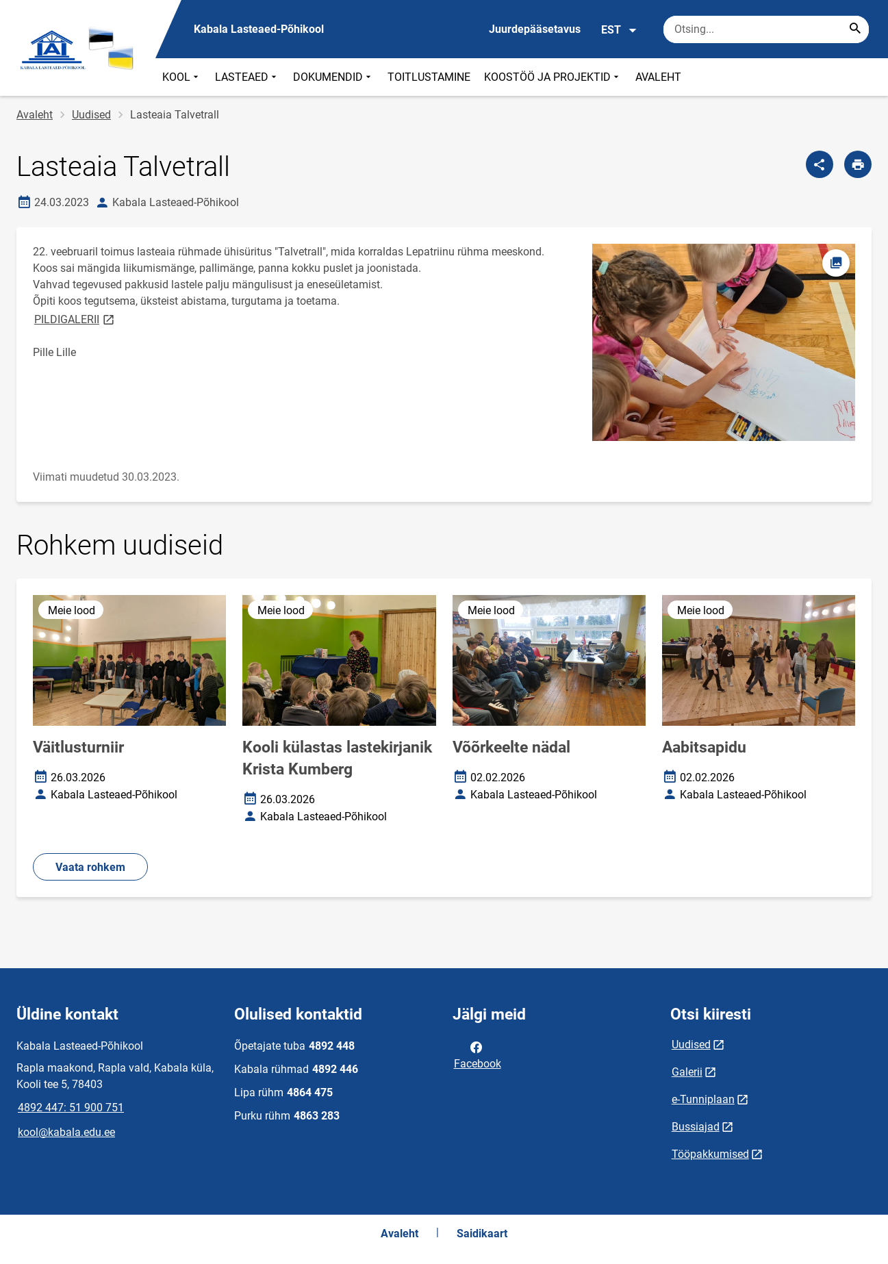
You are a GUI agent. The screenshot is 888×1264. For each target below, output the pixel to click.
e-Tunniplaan (703, 1099)
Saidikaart (482, 1233)
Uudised (91, 114)
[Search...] (855, 29)
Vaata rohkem (90, 867)
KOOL (181, 77)
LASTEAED (247, 77)
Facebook (477, 1054)
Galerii (687, 1071)
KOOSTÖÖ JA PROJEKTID (553, 77)
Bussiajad (696, 1126)
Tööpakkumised (710, 1154)
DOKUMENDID (333, 77)
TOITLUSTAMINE (429, 77)
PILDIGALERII (75, 319)
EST (619, 30)
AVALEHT (658, 77)
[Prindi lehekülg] (858, 164)
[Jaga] (819, 164)
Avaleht (34, 114)
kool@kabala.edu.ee (66, 1132)
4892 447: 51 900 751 (71, 1107)
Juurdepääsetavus (535, 29)
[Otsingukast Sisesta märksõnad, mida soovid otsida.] (766, 29)
